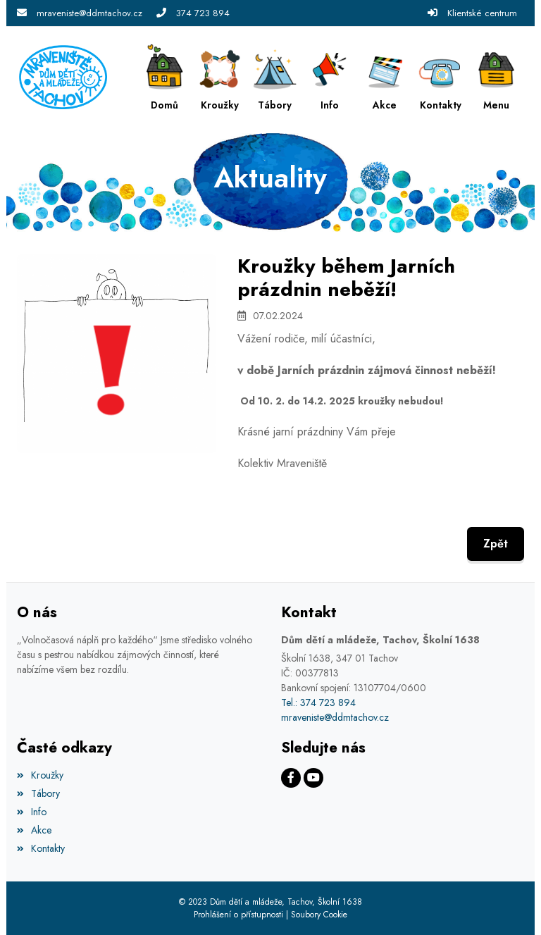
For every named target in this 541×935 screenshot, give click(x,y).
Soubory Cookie (319, 914)
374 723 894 (203, 13)
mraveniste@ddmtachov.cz (89, 13)
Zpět (495, 543)
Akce (34, 830)
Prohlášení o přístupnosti (238, 914)
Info (31, 812)
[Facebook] (291, 778)
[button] (496, 77)
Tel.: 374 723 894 (318, 702)
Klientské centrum (482, 13)
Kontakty (41, 848)
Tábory (38, 793)
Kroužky (40, 775)
